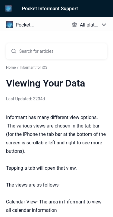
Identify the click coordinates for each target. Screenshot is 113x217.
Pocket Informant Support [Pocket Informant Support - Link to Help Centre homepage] (50, 8)
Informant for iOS (33, 67)
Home (11, 67)
